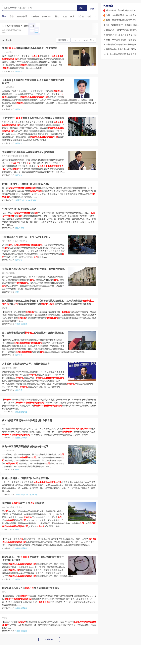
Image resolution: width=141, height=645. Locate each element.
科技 (17, 292)
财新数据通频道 (21, 324)
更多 (36, 32)
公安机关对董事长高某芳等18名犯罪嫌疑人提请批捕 (33, 118)
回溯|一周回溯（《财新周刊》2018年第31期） (26, 184)
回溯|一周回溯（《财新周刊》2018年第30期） (26, 478)
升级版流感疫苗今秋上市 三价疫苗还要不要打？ (26, 236)
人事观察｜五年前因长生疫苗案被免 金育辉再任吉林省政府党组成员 (33, 82)
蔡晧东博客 (19, 228)
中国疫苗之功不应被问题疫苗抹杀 (19, 208)
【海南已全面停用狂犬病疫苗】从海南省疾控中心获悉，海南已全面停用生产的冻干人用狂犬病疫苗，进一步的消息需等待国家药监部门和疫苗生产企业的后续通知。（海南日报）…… (49, 625)
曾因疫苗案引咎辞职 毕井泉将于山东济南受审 (29, 48)
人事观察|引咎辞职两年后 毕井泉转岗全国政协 (26, 363)
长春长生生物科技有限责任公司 (18, 25)
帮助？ (93, 9)
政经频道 (18, 71)
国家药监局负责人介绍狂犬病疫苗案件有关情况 (30, 588)
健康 (17, 469)
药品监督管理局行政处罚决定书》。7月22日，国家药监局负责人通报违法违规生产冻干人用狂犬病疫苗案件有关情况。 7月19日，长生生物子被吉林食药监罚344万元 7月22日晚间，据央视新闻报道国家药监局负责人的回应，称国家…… (48, 431)
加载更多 (49, 639)
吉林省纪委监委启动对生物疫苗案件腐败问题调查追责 (33, 334)
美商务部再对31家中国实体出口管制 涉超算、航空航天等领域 (33, 268)
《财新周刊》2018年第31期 (25, 200)
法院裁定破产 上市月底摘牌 (23, 503)
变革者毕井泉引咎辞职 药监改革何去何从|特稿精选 (28, 152)
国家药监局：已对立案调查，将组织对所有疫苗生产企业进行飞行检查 (33, 559)
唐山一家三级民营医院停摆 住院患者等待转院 (25, 446)
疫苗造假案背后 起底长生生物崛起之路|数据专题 (27, 420)
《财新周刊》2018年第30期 (26, 494)
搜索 (82, 8)
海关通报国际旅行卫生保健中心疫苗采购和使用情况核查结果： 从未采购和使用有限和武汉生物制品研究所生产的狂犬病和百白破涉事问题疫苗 (48, 302)
